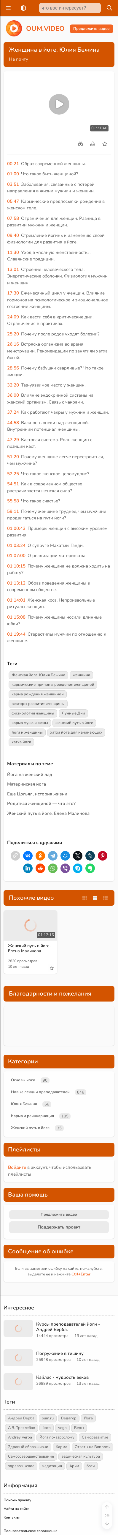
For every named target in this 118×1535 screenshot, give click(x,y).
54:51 (13, 484)
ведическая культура (80, 1416)
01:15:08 (16, 617)
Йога (88, 1378)
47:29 (13, 440)
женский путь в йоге (74, 723)
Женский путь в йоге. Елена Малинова (48, 813)
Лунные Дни (73, 713)
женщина (81, 675)
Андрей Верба (21, 1378)
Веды (79, 1388)
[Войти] (88, 1527)
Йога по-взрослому (56, 1397)
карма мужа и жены (30, 723)
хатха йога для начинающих (76, 732)
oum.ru (48, 1378)
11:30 (13, 252)
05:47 (13, 201)
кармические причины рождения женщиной (53, 684)
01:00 (13, 174)
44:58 (13, 423)
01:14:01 (16, 600)
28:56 (13, 368)
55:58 (13, 501)
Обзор (65, 1526)
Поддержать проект (59, 1187)
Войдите (17, 1128)
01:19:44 (16, 634)
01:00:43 (16, 528)
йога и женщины (27, 732)
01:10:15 (16, 566)
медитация (52, 1426)
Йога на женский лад (29, 775)
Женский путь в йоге (30, 1088)
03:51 (13, 184)
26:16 (13, 344)
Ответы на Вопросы (92, 1407)
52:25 (13, 474)
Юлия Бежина (24, 1064)
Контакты (12, 1477)
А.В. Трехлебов (21, 1388)
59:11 (13, 511)
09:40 (13, 235)
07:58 (13, 218)
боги (91, 1426)
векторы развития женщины (38, 703)
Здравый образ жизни (28, 1407)
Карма (61, 1407)
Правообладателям (20, 1499)
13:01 (13, 269)
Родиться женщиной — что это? (41, 803)
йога (46, 1388)
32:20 (13, 385)
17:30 (13, 293)
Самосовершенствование (31, 1416)
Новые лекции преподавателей (40, 1052)
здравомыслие (21, 1426)
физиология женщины (33, 713)
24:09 (13, 317)
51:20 (13, 457)
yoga (62, 1388)
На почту (18, 59)
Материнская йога (26, 784)
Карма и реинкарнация (32, 1076)
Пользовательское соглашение (31, 1491)
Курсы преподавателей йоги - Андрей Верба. (68, 1287)
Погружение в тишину (60, 1314)
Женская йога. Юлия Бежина (38, 675)
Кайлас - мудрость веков (62, 1338)
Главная (40, 1526)
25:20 (13, 334)
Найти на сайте (16, 1469)
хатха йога (21, 742)
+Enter (80, 1234)
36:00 (13, 395)
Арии (74, 1426)
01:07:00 (16, 556)
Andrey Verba (20, 1397)
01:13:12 (16, 583)
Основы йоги (23, 1040)
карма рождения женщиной (38, 694)
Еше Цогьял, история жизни (37, 794)
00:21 (13, 164)
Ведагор (68, 1378)
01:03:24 (16, 545)
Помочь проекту (17, 1460)
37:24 (13, 412)
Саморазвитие (95, 1397)
